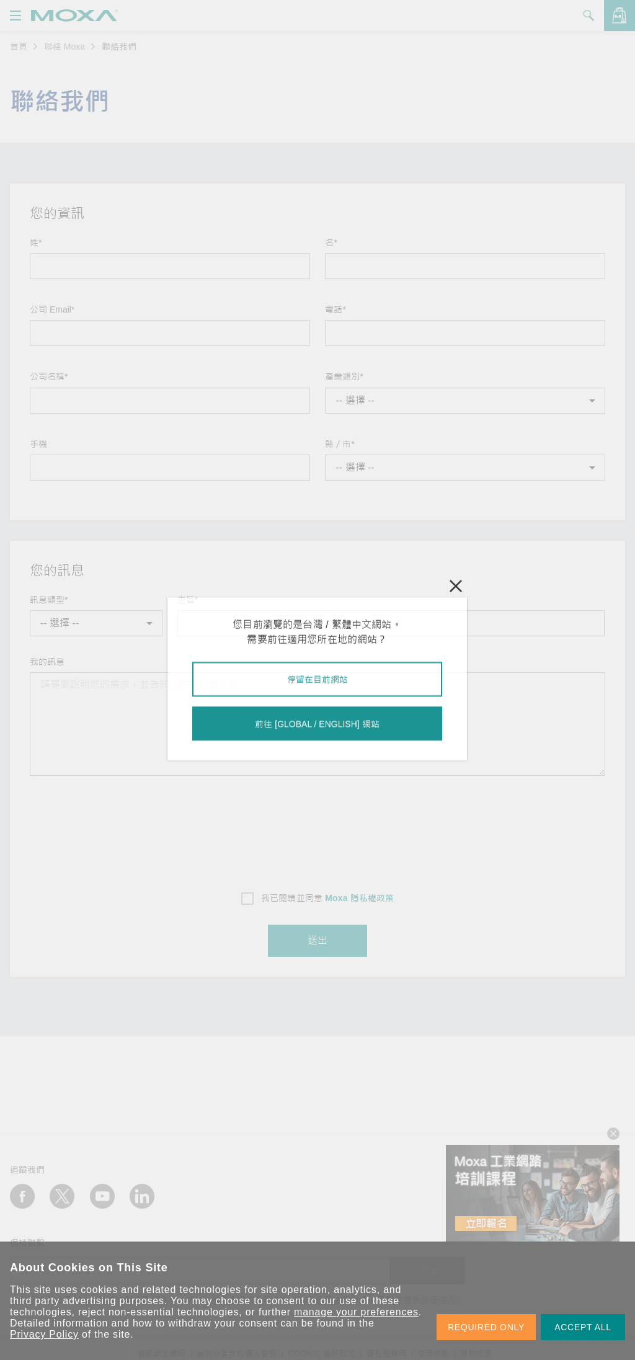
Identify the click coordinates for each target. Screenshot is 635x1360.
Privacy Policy (44, 1334)
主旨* (187, 600)
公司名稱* (49, 376)
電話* (335, 309)
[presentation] (317, 830)
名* (331, 242)
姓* (36, 242)
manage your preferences (356, 1312)
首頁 (18, 46)
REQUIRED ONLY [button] (486, 1327)
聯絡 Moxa (64, 46)
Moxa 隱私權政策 (359, 898)
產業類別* (344, 376)
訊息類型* (49, 600)
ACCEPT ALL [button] (582, 1327)
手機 (38, 444)
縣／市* (339, 444)
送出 (317, 940)
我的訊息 (47, 662)
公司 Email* (52, 309)
